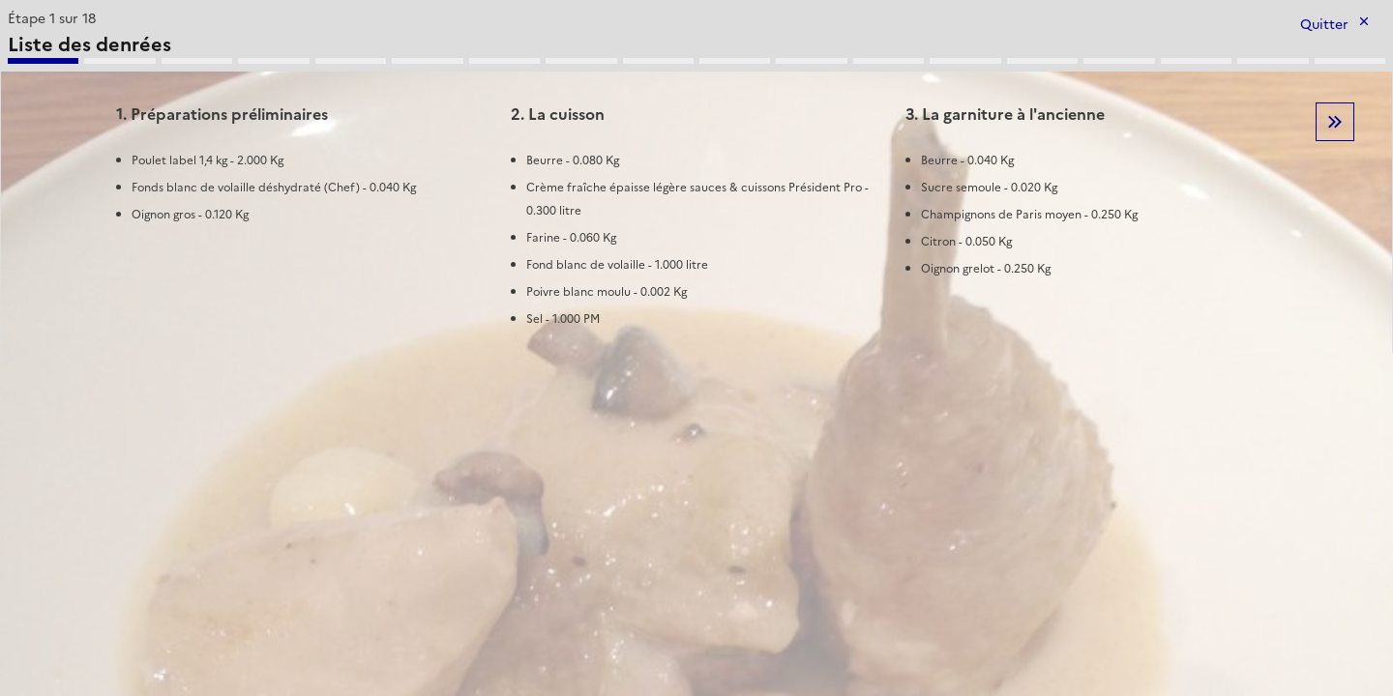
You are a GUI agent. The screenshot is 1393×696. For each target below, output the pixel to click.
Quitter (1324, 24)
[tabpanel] (696, 179)
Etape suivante (1335, 121)
